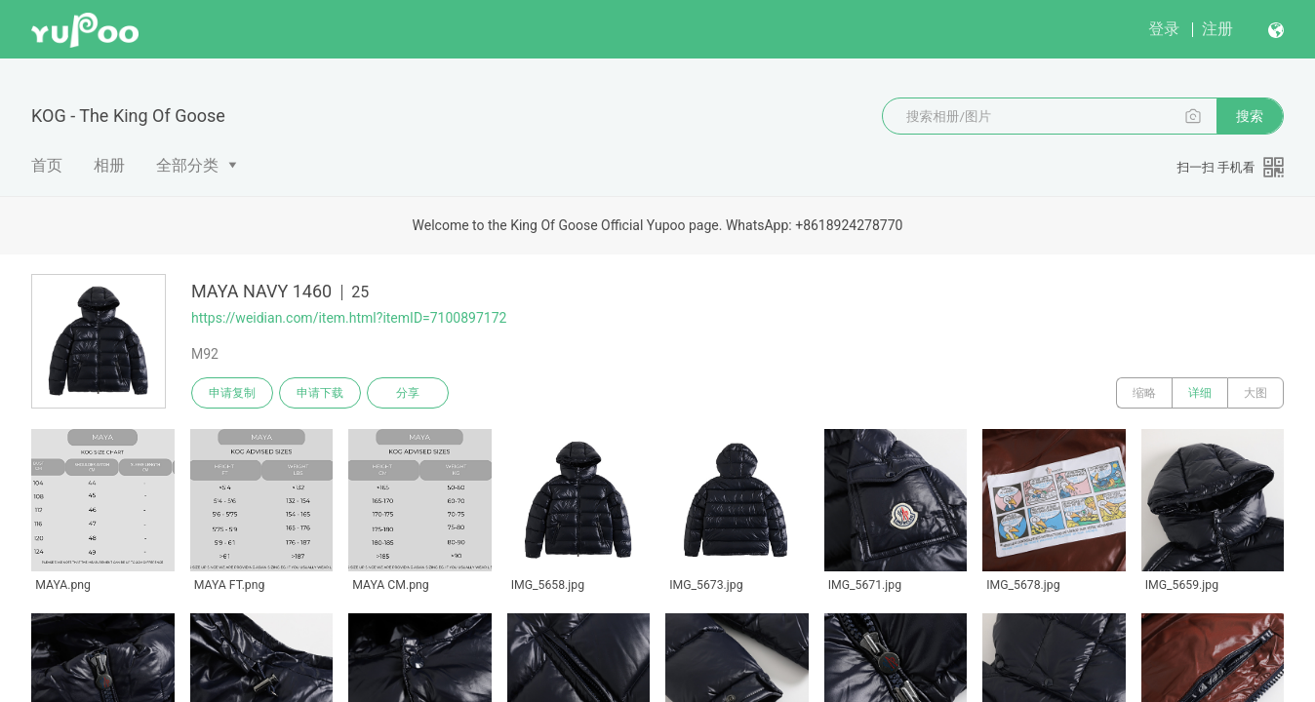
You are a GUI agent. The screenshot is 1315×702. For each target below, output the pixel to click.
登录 (1163, 29)
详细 (1200, 393)
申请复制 (232, 393)
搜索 (1249, 116)
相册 (109, 165)
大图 (1255, 393)
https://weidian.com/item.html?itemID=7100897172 (348, 318)
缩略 (1144, 393)
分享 (407, 393)
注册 (1217, 29)
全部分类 (187, 165)
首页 (46, 165)
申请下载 (320, 393)
